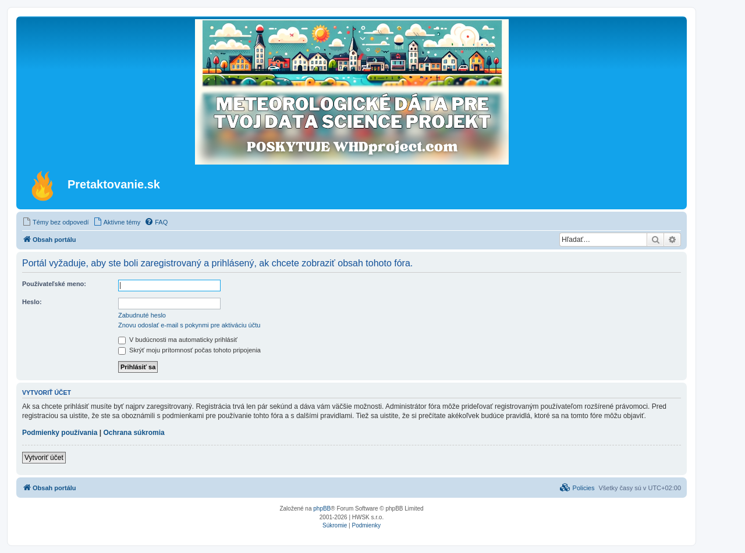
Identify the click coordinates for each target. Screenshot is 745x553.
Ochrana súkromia (133, 433)
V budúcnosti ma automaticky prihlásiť (177, 339)
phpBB (322, 508)
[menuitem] (55, 222)
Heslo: (32, 301)
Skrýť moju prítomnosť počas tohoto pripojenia (189, 350)
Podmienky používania (59, 433)
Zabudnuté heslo (142, 315)
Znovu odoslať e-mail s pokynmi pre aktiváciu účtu (189, 325)
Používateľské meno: (54, 283)
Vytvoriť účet (43, 458)
